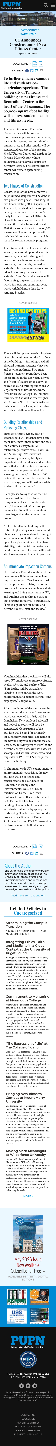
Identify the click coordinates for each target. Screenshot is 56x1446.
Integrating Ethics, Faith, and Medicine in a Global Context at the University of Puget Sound (28, 947)
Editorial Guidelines (28, 1426)
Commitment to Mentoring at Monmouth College (27, 998)
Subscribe (28, 1418)
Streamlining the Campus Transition (26, 925)
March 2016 (28, 34)
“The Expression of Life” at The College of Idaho (26, 1045)
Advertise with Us (28, 1422)
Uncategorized (28, 30)
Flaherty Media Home (28, 1434)
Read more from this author (28, 895)
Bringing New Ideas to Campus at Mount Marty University (25, 1097)
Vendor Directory (28, 1430)
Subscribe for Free (28, 1270)
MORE (28, 1196)
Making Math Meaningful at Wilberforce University (26, 1153)
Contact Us (28, 1414)
